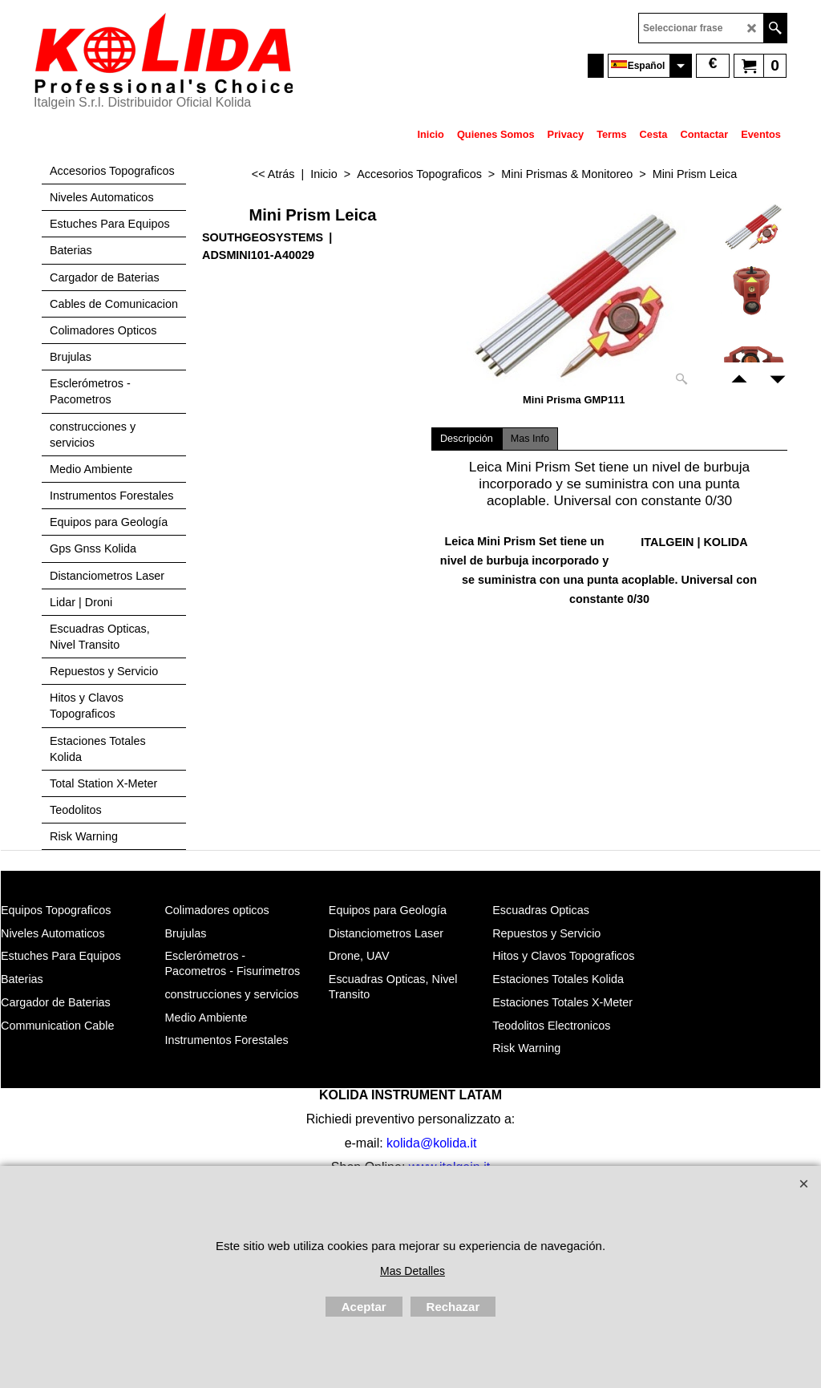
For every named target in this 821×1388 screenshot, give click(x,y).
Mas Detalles (412, 1271)
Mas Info (530, 438)
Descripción (466, 438)
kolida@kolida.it (431, 1143)
